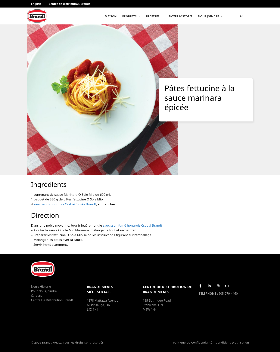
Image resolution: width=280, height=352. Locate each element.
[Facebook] (200, 286)
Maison (111, 16)
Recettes (154, 16)
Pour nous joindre (44, 291)
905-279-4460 (218, 293)
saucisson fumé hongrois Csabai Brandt (132, 225)
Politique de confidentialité (192, 342)
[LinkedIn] (209, 286)
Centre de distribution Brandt (69, 4)
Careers (36, 296)
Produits (131, 16)
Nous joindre (210, 16)
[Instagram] (218, 286)
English (36, 4)
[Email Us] (227, 286)
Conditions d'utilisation (232, 342)
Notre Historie (180, 16)
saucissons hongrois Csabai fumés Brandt (65, 204)
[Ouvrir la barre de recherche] (241, 16)
